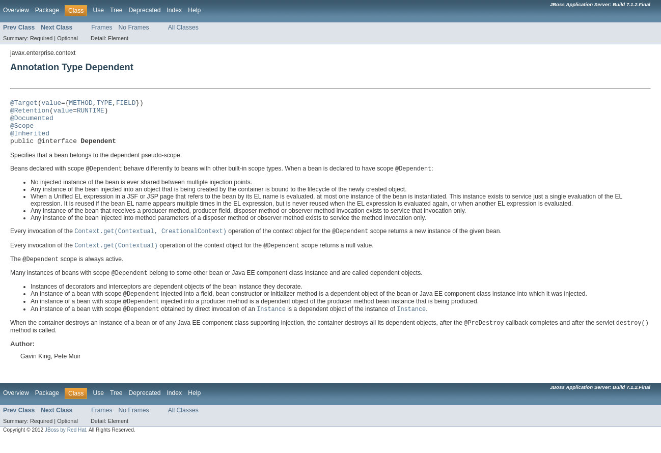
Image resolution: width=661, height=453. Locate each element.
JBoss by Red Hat (65, 443)
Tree (116, 10)
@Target (24, 103)
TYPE (104, 103)
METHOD (80, 103)
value (51, 103)
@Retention (29, 113)
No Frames (134, 27)
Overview (16, 10)
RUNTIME (90, 113)
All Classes (183, 27)
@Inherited (29, 140)
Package (47, 10)
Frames (101, 27)
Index (174, 10)
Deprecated (145, 10)
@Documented (31, 122)
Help (194, 10)
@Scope (22, 131)
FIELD (125, 103)
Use (98, 10)
